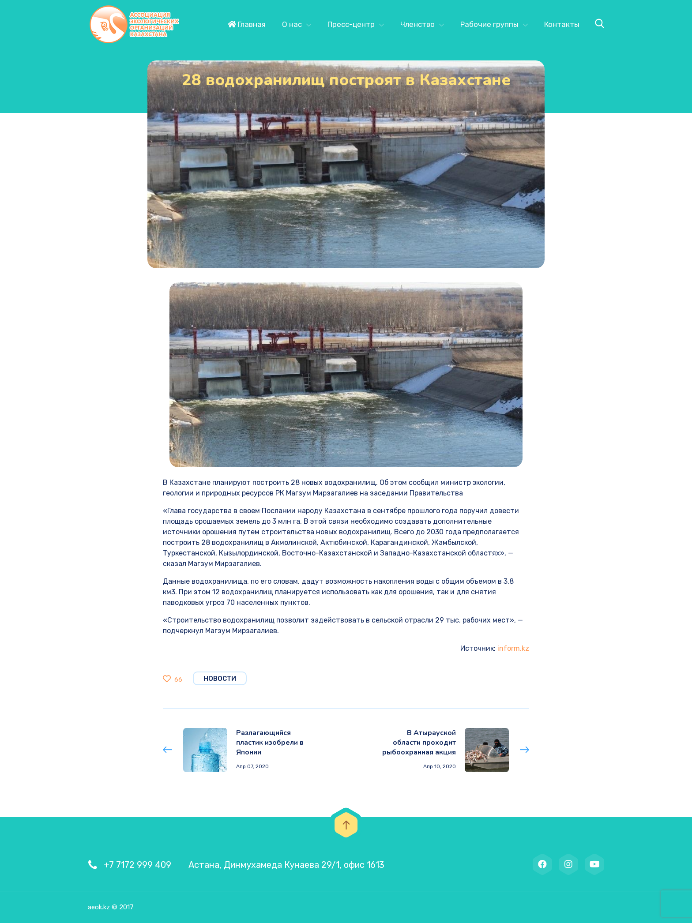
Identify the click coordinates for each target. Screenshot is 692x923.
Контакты (561, 24)
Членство (417, 24)
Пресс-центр (351, 24)
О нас (292, 24)
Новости (219, 679)
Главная (247, 24)
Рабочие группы (489, 24)
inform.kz (513, 648)
